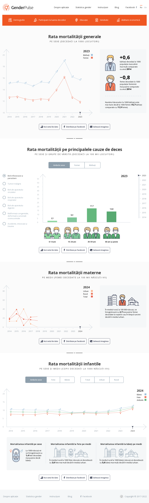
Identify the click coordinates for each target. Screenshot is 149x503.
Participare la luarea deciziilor (50, 20)
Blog (117, 7)
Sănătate (101, 20)
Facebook (131, 7)
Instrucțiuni (103, 7)
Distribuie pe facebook (75, 127)
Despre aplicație (61, 7)
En (145, 7)
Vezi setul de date (50, 127)
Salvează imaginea (100, 127)
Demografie (16, 20)
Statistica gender (83, 7)
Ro (141, 7)
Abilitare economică (128, 20)
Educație (81, 20)
